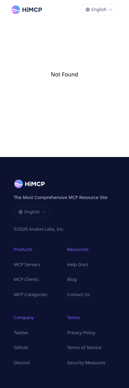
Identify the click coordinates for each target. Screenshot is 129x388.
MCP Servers (27, 264)
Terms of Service (84, 347)
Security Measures (86, 362)
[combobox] (99, 9)
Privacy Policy (81, 332)
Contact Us (78, 294)
